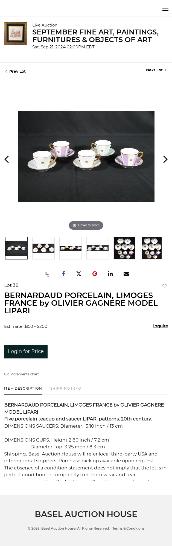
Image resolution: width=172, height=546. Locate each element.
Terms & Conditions (128, 528)
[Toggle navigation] (165, 8)
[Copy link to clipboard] (47, 274)
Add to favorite (164, 286)
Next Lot (156, 70)
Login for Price (26, 351)
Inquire (160, 326)
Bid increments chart (21, 374)
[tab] (23, 391)
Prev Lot (15, 72)
